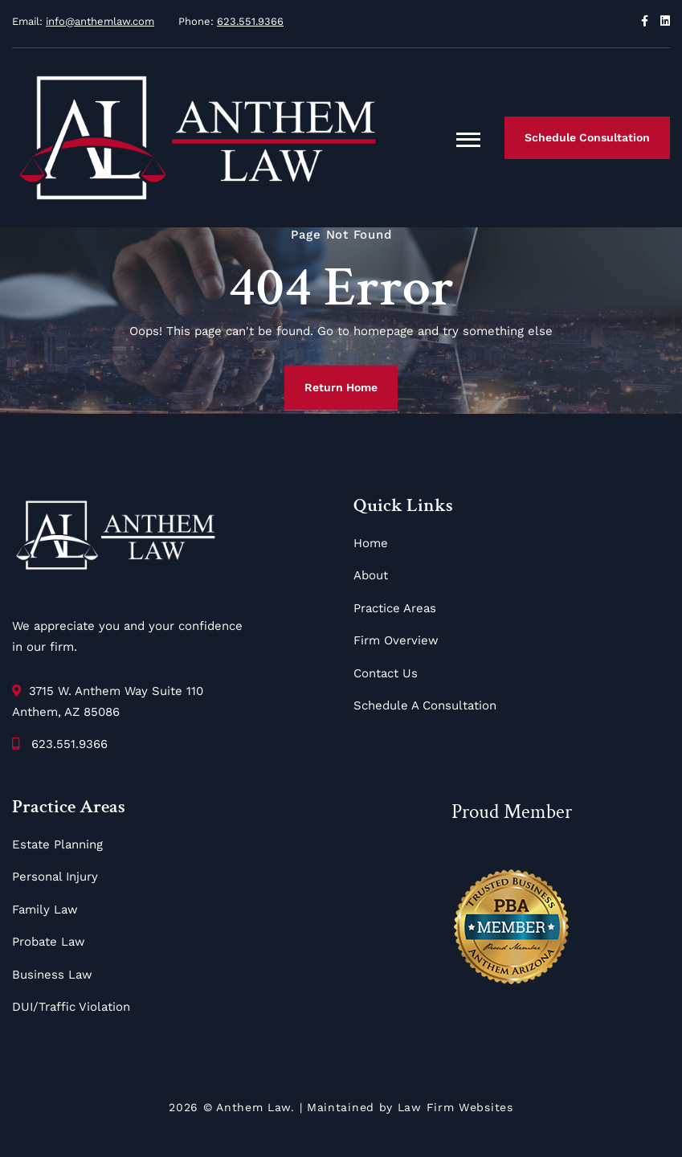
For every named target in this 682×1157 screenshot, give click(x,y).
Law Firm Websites (455, 1107)
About (370, 575)
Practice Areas (394, 608)
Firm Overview (396, 640)
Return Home (341, 387)
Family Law (45, 909)
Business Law (52, 974)
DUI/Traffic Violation (71, 1007)
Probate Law (48, 941)
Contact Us (385, 673)
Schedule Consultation (587, 137)
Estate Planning (57, 844)
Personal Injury (55, 876)
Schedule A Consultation (424, 705)
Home (370, 543)
